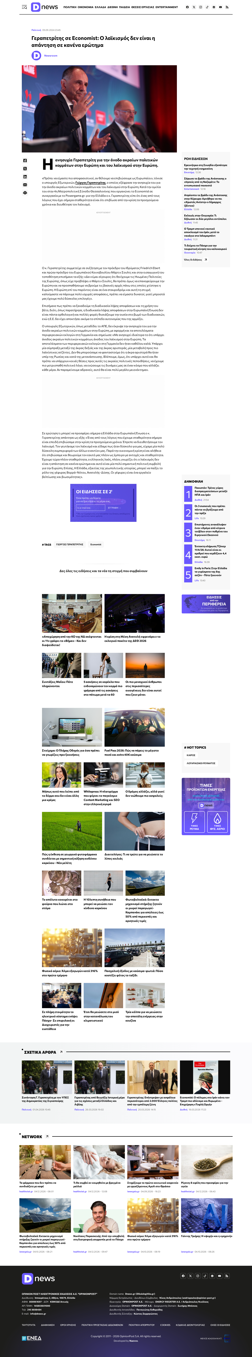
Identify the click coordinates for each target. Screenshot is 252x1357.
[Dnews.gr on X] (194, 7)
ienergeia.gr (133, 1191)
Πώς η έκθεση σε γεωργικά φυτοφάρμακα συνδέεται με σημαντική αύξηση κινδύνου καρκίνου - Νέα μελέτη (69, 858)
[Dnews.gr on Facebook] (187, 7)
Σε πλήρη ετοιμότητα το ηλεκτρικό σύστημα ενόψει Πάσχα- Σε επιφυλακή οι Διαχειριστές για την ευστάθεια (60, 1020)
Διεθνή (188, 222)
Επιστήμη (189, 172)
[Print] (25, 193)
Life (197, 518)
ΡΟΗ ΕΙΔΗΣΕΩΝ (196, 159)
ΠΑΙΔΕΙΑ (124, 7)
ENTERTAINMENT (167, 7)
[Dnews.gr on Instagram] (200, 7)
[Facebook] (25, 160)
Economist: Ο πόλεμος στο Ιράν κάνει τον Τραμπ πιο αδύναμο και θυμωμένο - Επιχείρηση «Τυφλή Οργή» (205, 1101)
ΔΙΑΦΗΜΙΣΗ (48, 1325)
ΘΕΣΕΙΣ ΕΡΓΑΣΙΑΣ (142, 7)
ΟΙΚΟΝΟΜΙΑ (86, 7)
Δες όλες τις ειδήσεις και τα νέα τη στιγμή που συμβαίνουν (103, 571)
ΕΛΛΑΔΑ (100, 7)
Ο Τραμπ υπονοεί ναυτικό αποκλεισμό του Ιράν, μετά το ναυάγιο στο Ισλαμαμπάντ (201, 232)
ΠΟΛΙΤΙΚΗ (69, 7)
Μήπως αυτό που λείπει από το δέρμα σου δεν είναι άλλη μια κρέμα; (60, 796)
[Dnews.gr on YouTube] (220, 7)
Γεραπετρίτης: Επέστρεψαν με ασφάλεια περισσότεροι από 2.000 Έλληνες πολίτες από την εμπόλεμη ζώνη (152, 1101)
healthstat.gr (26, 1191)
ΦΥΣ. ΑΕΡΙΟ (217, 821)
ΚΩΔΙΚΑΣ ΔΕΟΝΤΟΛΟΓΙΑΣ (190, 1325)
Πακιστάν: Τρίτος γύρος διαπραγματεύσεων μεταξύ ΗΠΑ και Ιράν (211, 491)
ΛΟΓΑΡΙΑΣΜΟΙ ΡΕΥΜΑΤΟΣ (201, 763)
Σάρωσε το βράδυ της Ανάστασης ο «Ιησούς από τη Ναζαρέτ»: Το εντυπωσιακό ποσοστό (205, 182)
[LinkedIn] (25, 176)
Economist (95, 544)
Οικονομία (189, 252)
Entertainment (191, 189)
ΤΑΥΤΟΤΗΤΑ (28, 1325)
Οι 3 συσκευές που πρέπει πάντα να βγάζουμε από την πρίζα (210, 509)
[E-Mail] (25, 185)
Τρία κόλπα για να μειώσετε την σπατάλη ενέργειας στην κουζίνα (144, 1016)
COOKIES (165, 1325)
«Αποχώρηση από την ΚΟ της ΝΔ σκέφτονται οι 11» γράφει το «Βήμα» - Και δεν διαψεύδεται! (71, 641)
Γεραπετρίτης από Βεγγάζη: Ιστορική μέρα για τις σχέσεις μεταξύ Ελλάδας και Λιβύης (99, 1101)
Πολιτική (36, 30)
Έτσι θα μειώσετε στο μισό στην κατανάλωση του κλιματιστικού (101, 1016)
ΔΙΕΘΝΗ (112, 7)
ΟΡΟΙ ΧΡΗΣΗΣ (68, 1325)
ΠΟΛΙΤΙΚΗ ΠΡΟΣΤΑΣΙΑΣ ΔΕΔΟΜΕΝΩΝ (102, 1325)
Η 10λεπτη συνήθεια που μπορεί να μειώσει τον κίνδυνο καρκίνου (100, 904)
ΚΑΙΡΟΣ (191, 755)
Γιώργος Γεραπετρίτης (90, 182)
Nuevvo (133, 1340)
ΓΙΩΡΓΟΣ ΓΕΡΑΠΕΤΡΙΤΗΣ (69, 544)
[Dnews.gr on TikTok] (207, 7)
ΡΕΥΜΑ (194, 821)
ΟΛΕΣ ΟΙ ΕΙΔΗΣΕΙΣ (220, 1325)
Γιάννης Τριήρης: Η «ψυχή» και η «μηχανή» (206, 1235)
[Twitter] (25, 168)
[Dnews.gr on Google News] (213, 7)
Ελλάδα (188, 209)
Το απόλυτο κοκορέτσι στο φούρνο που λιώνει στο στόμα (60, 904)
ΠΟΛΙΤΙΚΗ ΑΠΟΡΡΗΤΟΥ (142, 1325)
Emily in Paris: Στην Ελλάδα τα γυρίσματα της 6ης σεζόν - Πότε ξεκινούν (211, 572)
